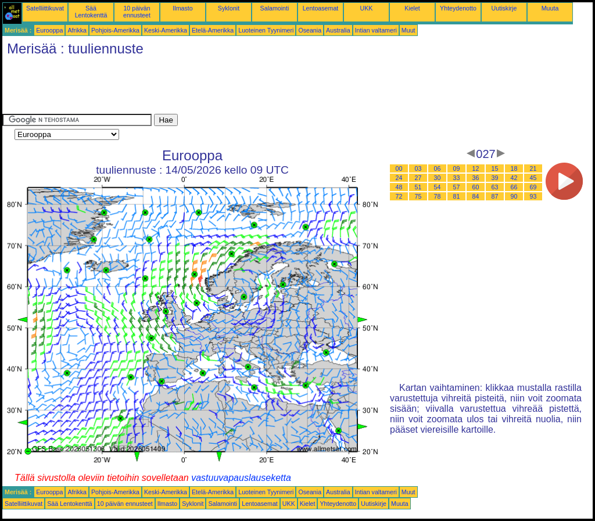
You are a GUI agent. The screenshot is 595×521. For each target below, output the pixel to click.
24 (399, 177)
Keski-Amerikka (165, 30)
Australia (338, 30)
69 (533, 187)
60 (475, 187)
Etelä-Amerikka (213, 30)
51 (418, 187)
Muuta (550, 8)
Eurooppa (49, 30)
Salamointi (274, 8)
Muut (408, 30)
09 (456, 168)
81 (456, 196)
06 (437, 168)
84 (475, 196)
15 (495, 168)
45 (533, 177)
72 (399, 196)
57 (456, 187)
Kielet (412, 8)
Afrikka (77, 30)
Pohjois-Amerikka (115, 30)
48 (399, 187)
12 (475, 168)
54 (437, 187)
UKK (366, 8)
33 (456, 177)
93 (533, 196)
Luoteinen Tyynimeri (265, 30)
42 (514, 177)
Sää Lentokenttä (91, 12)
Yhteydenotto (458, 8)
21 (533, 168)
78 (437, 196)
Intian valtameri (376, 30)
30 (437, 177)
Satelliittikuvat (45, 8)
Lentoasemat (321, 8)
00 (399, 168)
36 (475, 177)
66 (514, 187)
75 (418, 196)
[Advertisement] (213, 88)
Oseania (309, 30)
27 (418, 177)
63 (495, 187)
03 (418, 168)
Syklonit (228, 8)
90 (514, 196)
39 (495, 177)
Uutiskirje (504, 8)
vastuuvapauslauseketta (241, 478)
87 (495, 196)
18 (514, 168)
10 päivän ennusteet (136, 12)
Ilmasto (182, 8)
